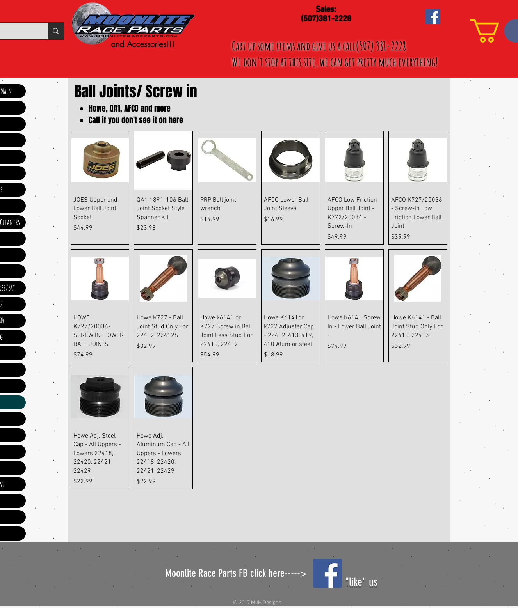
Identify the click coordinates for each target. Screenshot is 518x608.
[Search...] (55, 31)
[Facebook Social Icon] (432, 16)
